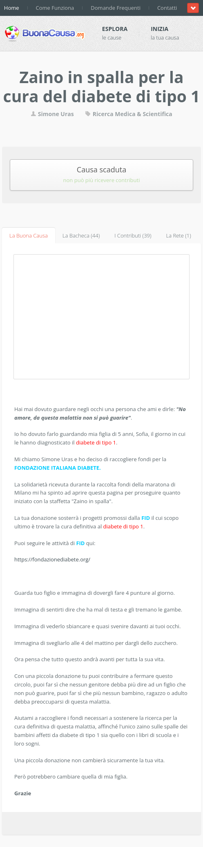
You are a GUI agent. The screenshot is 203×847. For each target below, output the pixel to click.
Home (11, 7)
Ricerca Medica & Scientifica (128, 114)
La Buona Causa (28, 235)
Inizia (159, 29)
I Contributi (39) (132, 235)
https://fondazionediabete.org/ (52, 559)
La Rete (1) (178, 235)
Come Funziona (55, 7)
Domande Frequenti (116, 7)
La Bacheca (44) (81, 235)
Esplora (114, 29)
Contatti (167, 7)
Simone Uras (52, 114)
